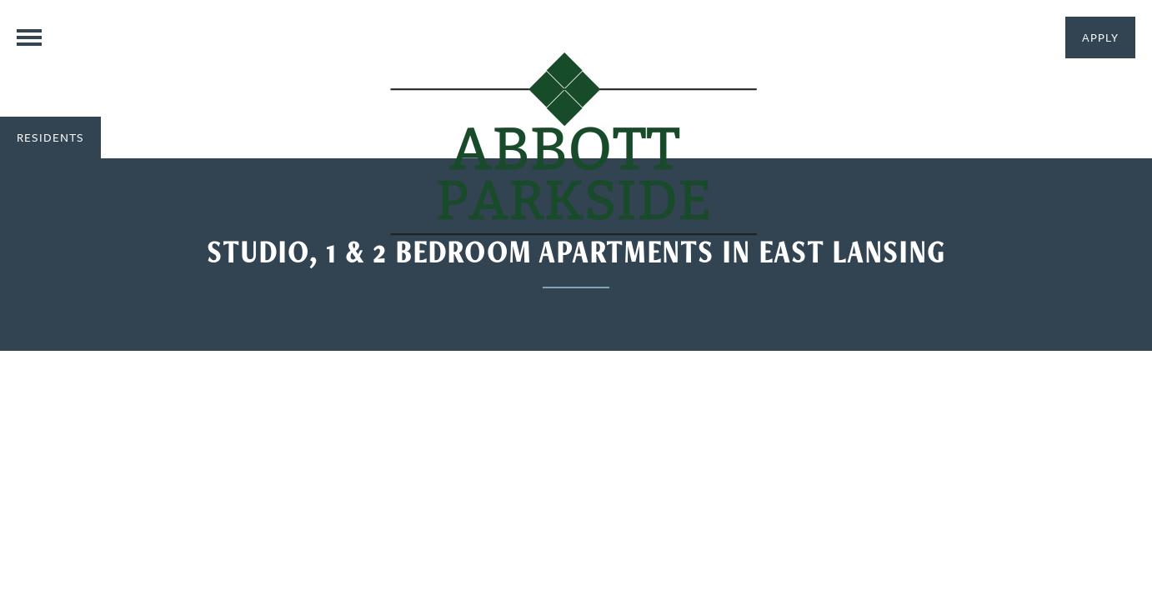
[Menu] (29, 37)
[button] (1100, 37)
